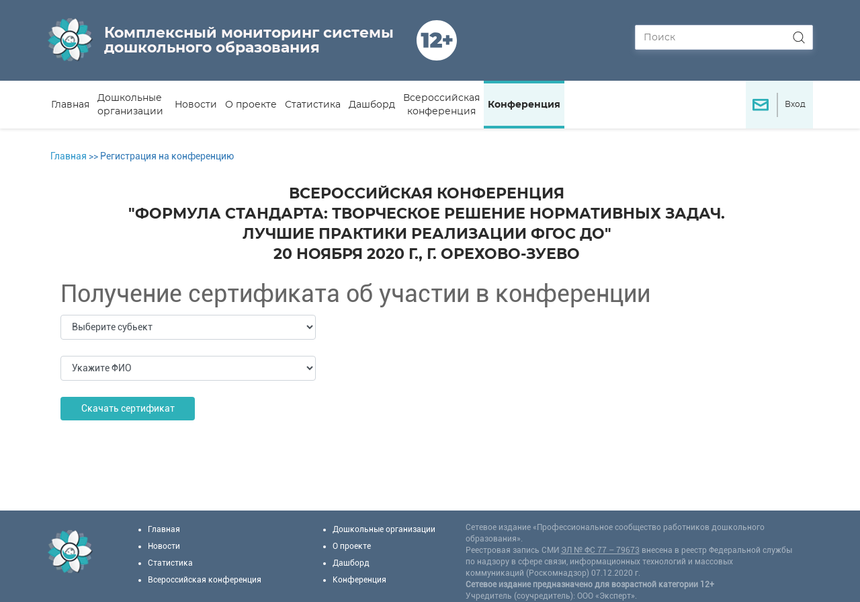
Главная (70, 105)
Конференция (524, 105)
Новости (196, 105)
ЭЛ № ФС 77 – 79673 (600, 550)
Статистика (313, 105)
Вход (795, 104)
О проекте (251, 105)
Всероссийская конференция (441, 104)
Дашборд (372, 105)
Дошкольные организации (130, 104)
